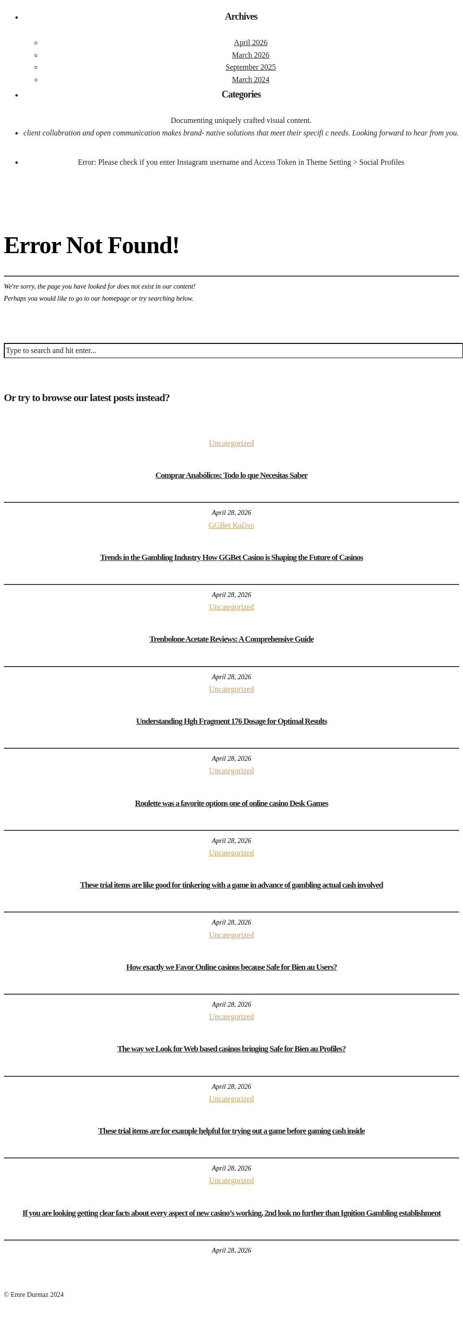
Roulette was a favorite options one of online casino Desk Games (231, 803)
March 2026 (251, 55)
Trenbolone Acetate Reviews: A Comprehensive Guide (232, 639)
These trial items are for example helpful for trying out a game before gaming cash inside (231, 1130)
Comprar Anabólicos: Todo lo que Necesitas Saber (231, 475)
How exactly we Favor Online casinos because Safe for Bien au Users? (231, 967)
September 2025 (250, 67)
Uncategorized (231, 443)
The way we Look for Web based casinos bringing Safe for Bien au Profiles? (231, 1048)
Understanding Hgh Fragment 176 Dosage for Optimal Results (231, 721)
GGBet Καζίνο (231, 525)
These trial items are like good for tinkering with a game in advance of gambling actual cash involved (231, 885)
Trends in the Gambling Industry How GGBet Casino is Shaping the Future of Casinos (231, 557)
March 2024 (251, 79)
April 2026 (251, 42)
